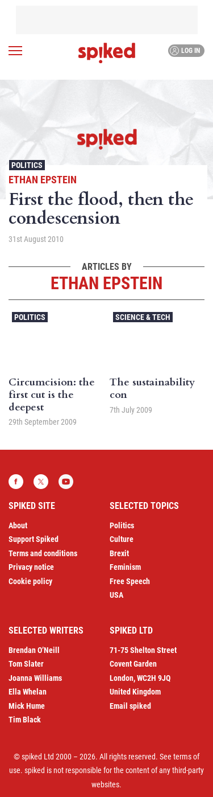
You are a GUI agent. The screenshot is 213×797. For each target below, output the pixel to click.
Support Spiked (34, 539)
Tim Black (25, 719)
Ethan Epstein (43, 180)
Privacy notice (31, 567)
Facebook (16, 481)
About (18, 525)
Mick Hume (27, 705)
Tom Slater (26, 663)
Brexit (119, 553)
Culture (121, 539)
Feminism (125, 567)
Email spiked (130, 705)
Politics (27, 165)
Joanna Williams (35, 678)
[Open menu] (15, 50)
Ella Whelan (28, 691)
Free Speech (130, 581)
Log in (185, 50)
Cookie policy (30, 581)
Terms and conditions (43, 553)
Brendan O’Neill (34, 650)
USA (116, 594)
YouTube (66, 481)
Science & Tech (142, 317)
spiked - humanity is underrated (106, 53)
